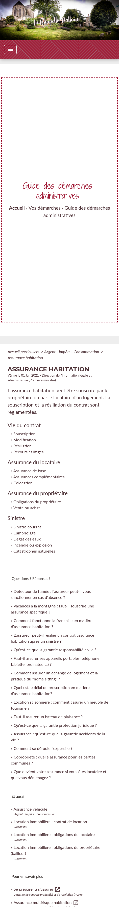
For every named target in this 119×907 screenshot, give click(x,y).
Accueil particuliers (24, 351)
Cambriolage (24, 532)
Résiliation (22, 445)
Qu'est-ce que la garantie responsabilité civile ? (55, 649)
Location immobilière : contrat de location (50, 821)
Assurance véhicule (30, 809)
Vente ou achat (26, 507)
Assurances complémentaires (38, 476)
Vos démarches (45, 208)
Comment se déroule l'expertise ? (43, 748)
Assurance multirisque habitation (46, 902)
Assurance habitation (25, 357)
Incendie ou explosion (32, 544)
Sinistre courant (27, 526)
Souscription (24, 433)
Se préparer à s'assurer (37, 889)
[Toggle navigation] (10, 49)
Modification (24, 439)
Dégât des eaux (27, 538)
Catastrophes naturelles (34, 551)
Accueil (17, 208)
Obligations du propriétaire (37, 501)
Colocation (23, 482)
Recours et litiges (28, 451)
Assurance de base (29, 470)
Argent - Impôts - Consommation (72, 351)
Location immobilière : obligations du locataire (54, 834)
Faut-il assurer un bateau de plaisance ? (48, 716)
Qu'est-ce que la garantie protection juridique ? (55, 725)
